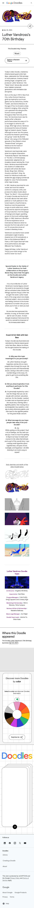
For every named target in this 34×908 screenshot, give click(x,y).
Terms (12, 897)
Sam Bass (13, 345)
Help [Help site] (6, 903)
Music (17, 53)
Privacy (5, 897)
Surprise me (17, 737)
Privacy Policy (15, 878)
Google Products (20, 892)
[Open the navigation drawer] (3, 3)
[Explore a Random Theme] (17, 60)
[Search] (31, 3)
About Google (7, 892)
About (5, 866)
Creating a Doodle (9, 861)
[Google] (6, 887)
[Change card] (15, 827)
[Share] (30, 26)
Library (5, 855)
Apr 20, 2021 (13, 643)
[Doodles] (17, 755)
